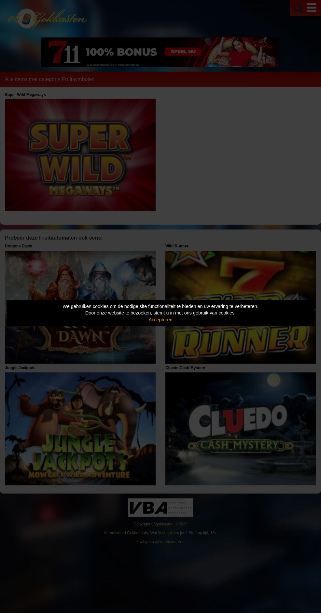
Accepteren (161, 319)
